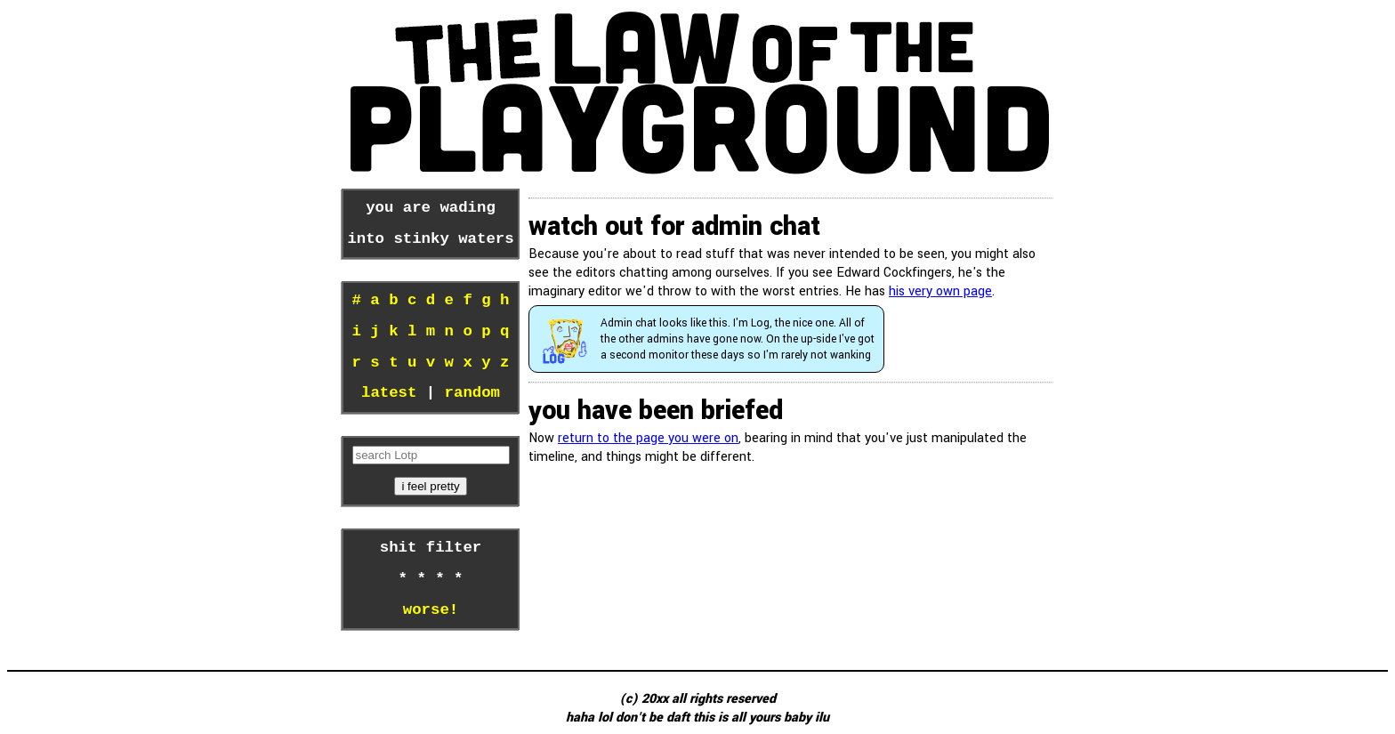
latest (388, 393)
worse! (430, 610)
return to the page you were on (648, 438)
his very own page (940, 291)
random (472, 393)
